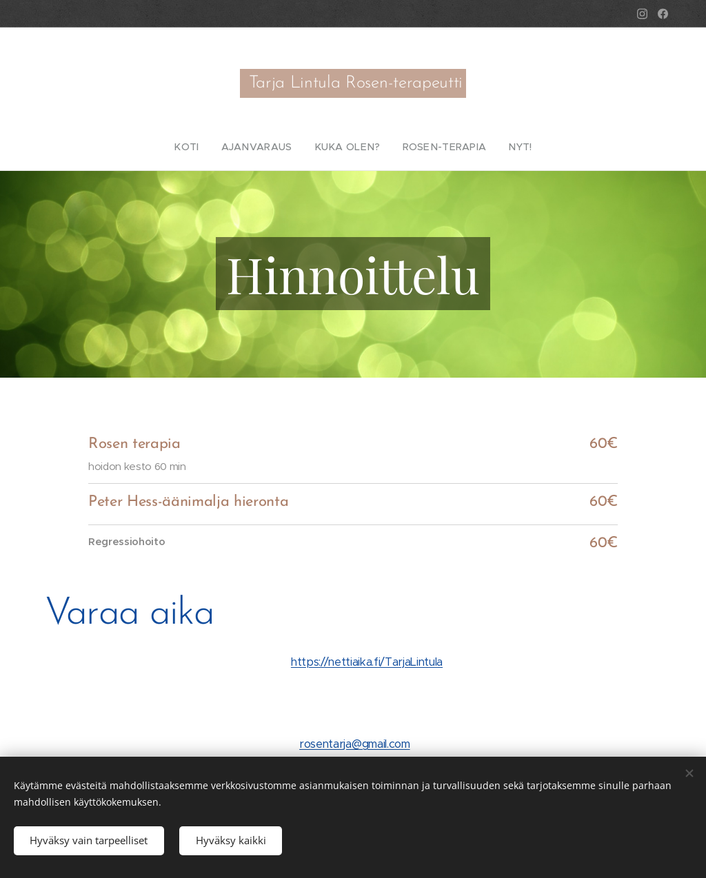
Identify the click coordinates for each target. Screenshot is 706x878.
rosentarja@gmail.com (354, 743)
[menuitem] (203, 147)
